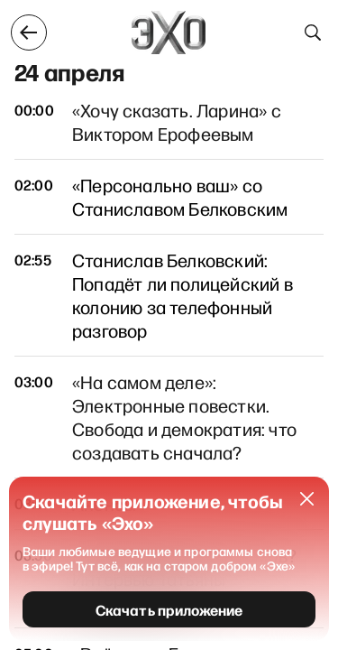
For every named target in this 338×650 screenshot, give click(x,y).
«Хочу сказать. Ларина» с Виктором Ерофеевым (176, 121)
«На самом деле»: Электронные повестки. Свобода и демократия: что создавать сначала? (184, 417)
